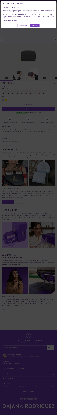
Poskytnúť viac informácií (10, 20)
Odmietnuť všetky (23, 25)
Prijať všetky (35, 25)
